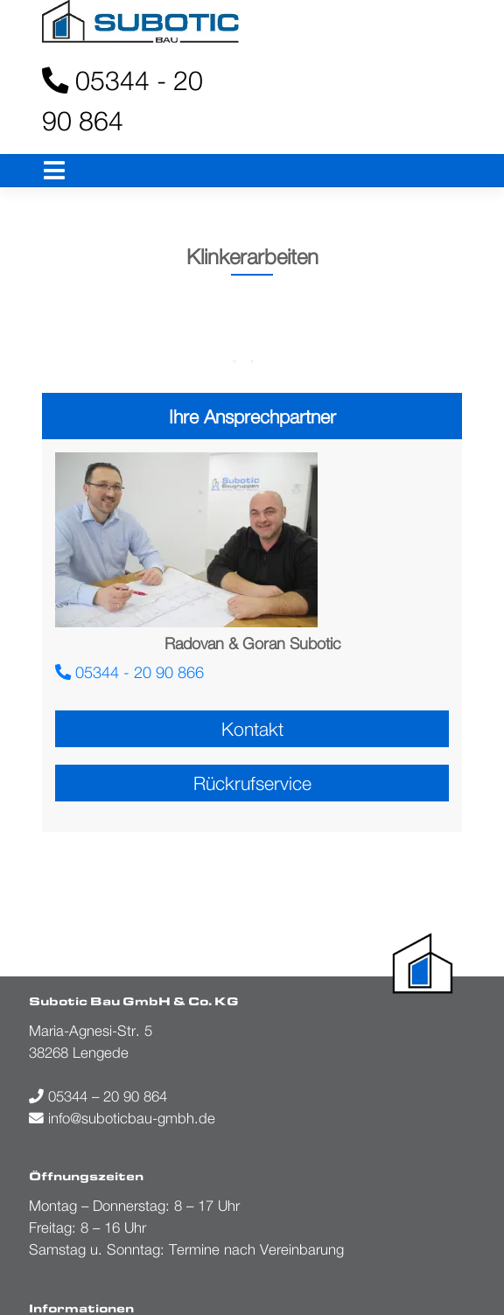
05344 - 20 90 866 (129, 672)
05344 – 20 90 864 (98, 1096)
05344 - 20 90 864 (122, 100)
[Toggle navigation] (55, 171)
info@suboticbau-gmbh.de (122, 1118)
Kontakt (252, 728)
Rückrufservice (252, 783)
